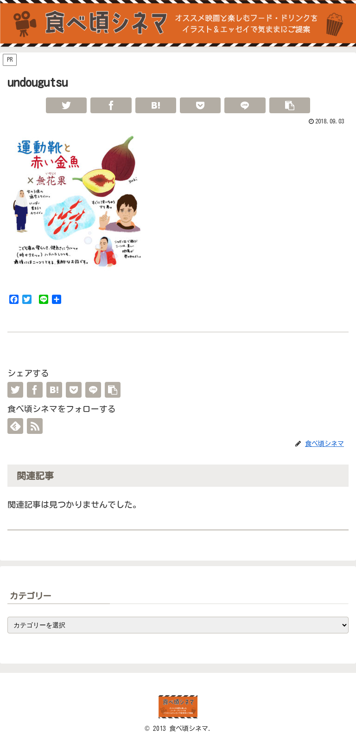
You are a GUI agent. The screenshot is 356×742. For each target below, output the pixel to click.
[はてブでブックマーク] (155, 105)
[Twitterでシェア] (66, 105)
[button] (289, 105)
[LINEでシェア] (244, 105)
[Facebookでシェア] (110, 105)
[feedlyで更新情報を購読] (15, 426)
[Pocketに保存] (200, 105)
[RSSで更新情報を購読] (35, 426)
